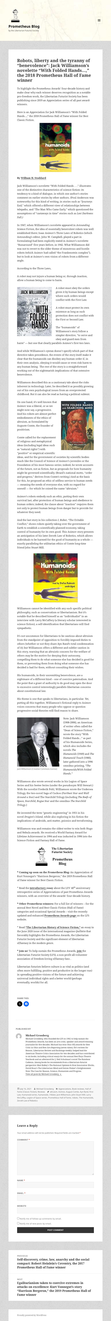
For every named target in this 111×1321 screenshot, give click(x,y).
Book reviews (78, 1088)
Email (21, 1193)
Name (21, 1180)
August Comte (72, 1091)
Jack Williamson (64, 1094)
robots (75, 1097)
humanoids (43, 1094)
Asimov (61, 1091)
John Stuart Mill (78, 1094)
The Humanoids (86, 1097)
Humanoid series (29, 1094)
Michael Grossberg (45, 1088)
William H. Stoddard (33, 178)
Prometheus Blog (24, 26)
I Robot (52, 1094)
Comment (23, 1139)
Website (21, 1206)
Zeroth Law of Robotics (27, 1100)
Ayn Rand (84, 1091)
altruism (53, 1091)
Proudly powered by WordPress (31, 1315)
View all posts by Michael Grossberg (42, 1074)
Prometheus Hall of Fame (59, 1097)
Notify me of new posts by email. (36, 1223)
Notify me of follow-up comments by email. (41, 1218)
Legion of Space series (37, 1097)
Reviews (41, 1091)
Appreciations (65, 1088)
